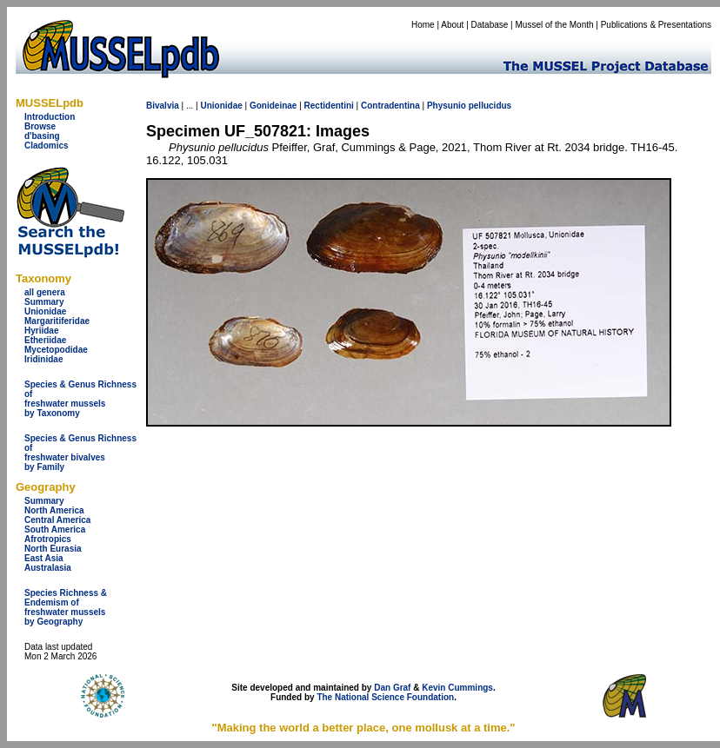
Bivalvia (162, 105)
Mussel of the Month (555, 25)
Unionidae (45, 311)
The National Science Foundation (385, 697)
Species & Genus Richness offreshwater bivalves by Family (80, 453)
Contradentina (390, 105)
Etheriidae (45, 340)
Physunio (446, 105)
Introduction (49, 117)
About (452, 25)
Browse (40, 126)
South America (54, 529)
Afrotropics (47, 539)
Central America (57, 520)
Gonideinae (273, 105)
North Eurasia (53, 548)
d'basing (42, 136)
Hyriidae (41, 330)
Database (490, 25)
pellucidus (490, 105)
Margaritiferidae (57, 321)
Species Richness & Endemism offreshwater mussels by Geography (65, 607)
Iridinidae (43, 359)
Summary (44, 302)
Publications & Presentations (656, 25)
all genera (44, 292)
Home (423, 25)
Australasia (47, 568)
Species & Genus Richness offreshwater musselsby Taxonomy (80, 399)
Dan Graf (392, 687)
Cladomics (46, 145)
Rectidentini (329, 105)
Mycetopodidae (56, 349)
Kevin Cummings (457, 687)
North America (54, 510)
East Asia (43, 558)
